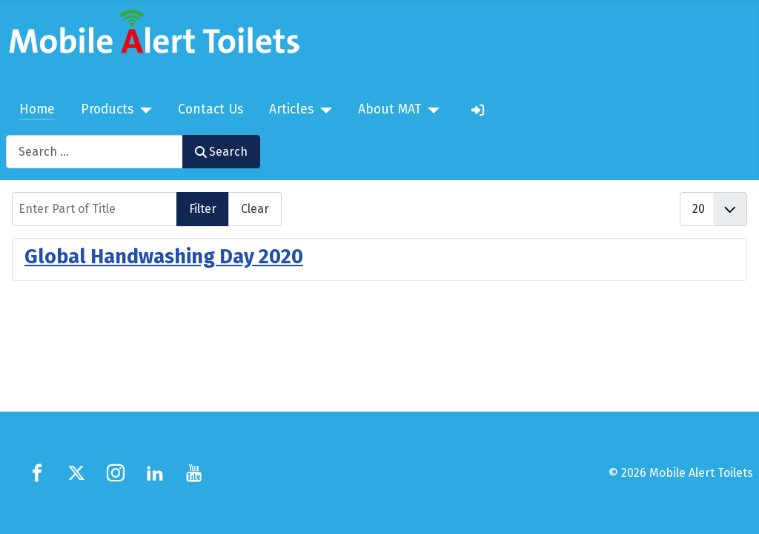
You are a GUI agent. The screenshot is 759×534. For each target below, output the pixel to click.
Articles (291, 109)
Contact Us (210, 109)
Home (37, 109)
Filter (202, 209)
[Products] (142, 110)
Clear (255, 209)
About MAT (389, 109)
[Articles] (323, 110)
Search (221, 152)
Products (107, 109)
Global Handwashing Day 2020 (163, 256)
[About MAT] (430, 110)
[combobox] (94, 151)
